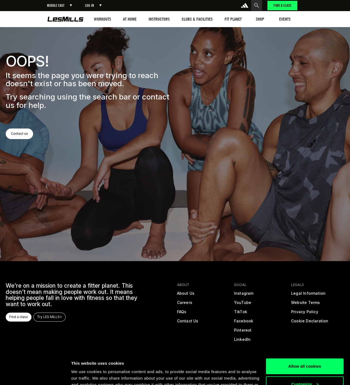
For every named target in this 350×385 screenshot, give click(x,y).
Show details (83, 374)
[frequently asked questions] (181, 313)
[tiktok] (240, 313)
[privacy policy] (304, 313)
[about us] (185, 295)
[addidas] (244, 5)
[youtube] (242, 304)
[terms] (305, 304)
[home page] (66, 19)
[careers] (184, 304)
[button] (59, 5)
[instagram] (244, 295)
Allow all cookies (304, 334)
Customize (305, 352)
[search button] (256, 5)
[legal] (308, 295)
